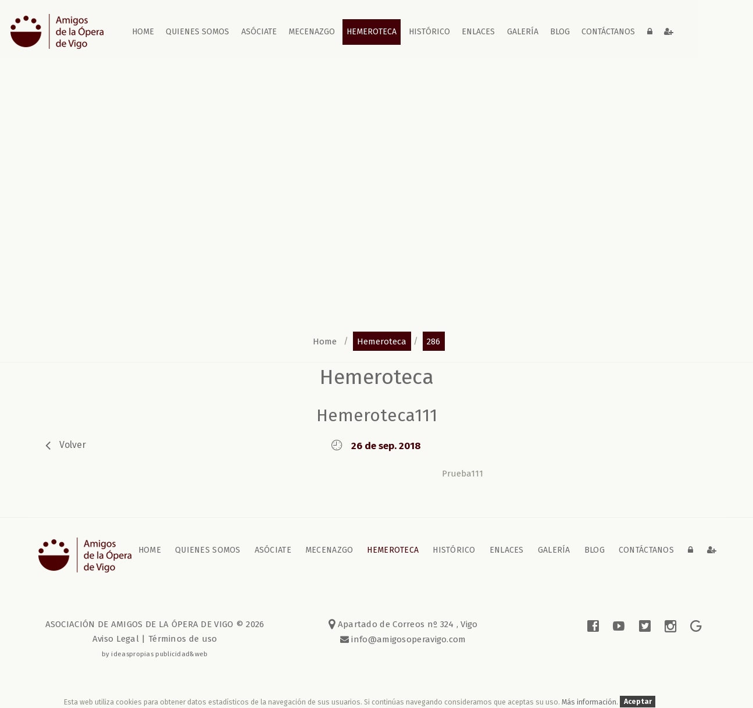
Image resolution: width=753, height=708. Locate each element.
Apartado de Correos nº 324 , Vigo (403, 624)
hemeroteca (381, 341)
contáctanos (608, 32)
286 (433, 341)
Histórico (429, 32)
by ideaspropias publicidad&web (155, 654)
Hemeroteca (372, 32)
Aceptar (638, 702)
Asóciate (259, 32)
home (143, 32)
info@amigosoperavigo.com (407, 639)
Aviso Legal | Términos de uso (154, 639)
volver (72, 444)
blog (560, 32)
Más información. (591, 702)
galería (522, 32)
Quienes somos (197, 32)
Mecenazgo (311, 32)
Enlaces (478, 32)
